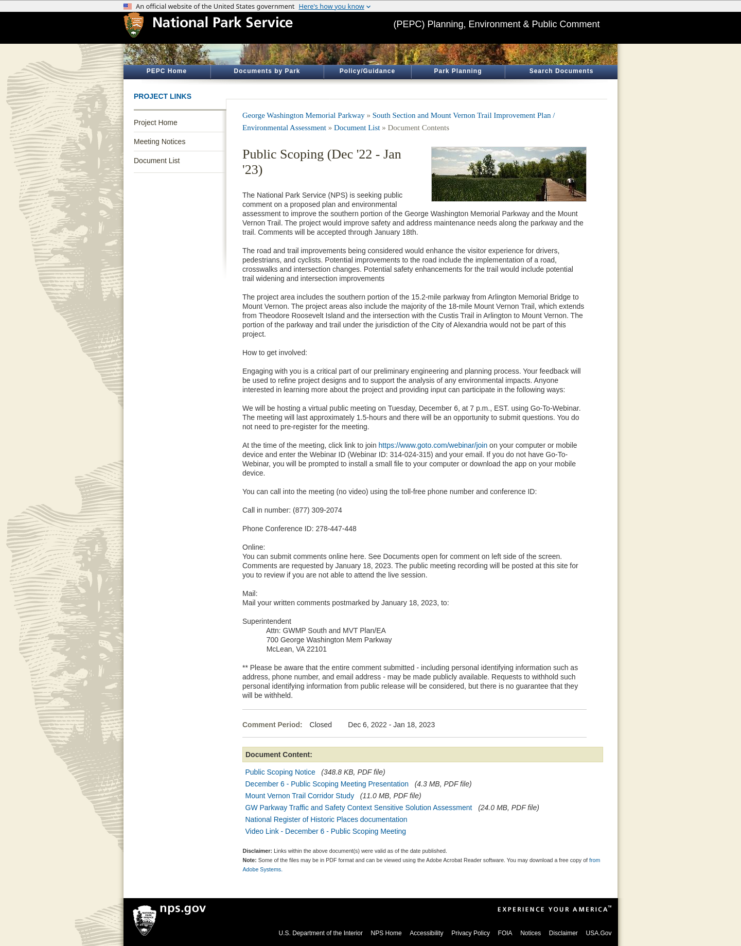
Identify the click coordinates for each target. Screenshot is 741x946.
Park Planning (458, 71)
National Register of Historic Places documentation (327, 819)
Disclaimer (563, 933)
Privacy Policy (470, 933)
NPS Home (386, 933)
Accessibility (426, 933)
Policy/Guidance (367, 71)
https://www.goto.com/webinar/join (433, 445)
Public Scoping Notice (281, 772)
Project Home (156, 122)
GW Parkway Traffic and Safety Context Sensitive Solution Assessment (358, 807)
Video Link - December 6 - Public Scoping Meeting (326, 831)
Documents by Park (267, 71)
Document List (157, 160)
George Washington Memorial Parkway (303, 115)
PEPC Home (167, 71)
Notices (530, 933)
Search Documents (562, 71)
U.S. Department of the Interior (321, 933)
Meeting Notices (159, 141)
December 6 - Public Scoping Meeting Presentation (327, 784)
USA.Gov (598, 933)
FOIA (505, 933)
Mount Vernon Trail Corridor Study (300, 796)
